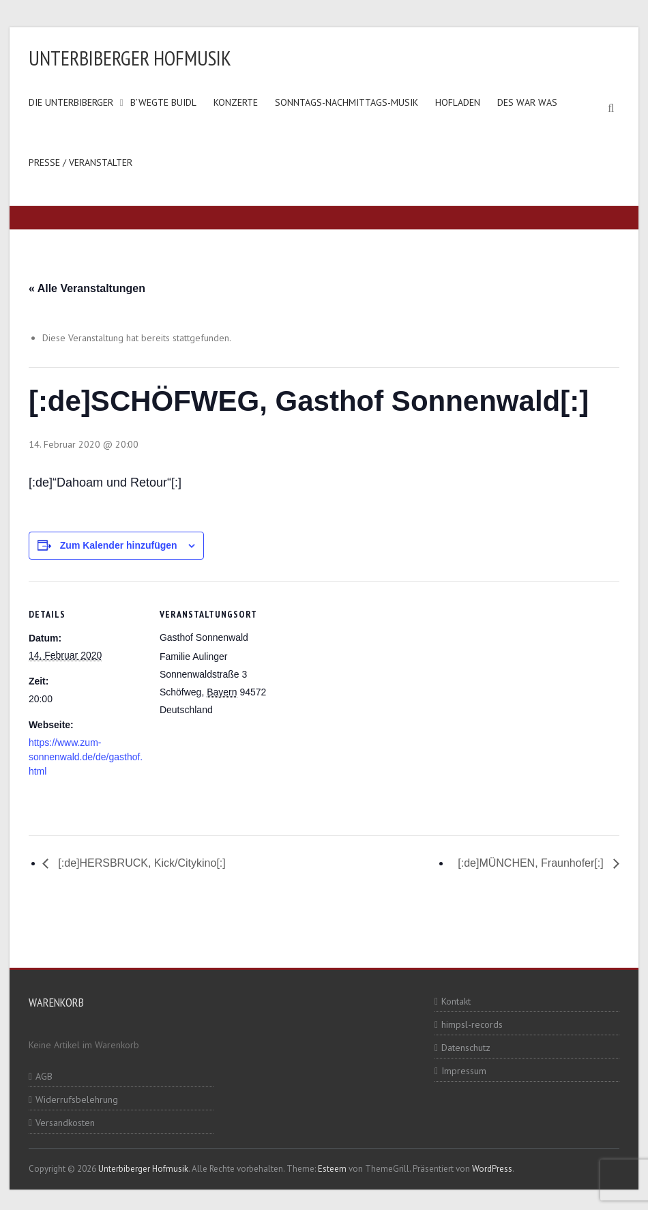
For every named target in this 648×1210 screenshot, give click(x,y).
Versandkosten (65, 1123)
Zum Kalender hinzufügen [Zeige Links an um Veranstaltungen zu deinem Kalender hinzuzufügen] (118, 545)
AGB (44, 1076)
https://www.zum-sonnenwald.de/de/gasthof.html (86, 757)
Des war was (527, 102)
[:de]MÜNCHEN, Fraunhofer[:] (532, 863)
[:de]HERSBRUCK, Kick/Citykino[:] (140, 863)
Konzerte (235, 102)
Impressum (463, 1071)
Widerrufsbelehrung (76, 1099)
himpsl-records (472, 1024)
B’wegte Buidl (163, 102)
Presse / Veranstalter (80, 162)
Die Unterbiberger (71, 102)
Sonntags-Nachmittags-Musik (346, 102)
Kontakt (456, 1001)
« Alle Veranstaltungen (87, 288)
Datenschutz (465, 1047)
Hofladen (457, 102)
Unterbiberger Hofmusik (130, 57)
